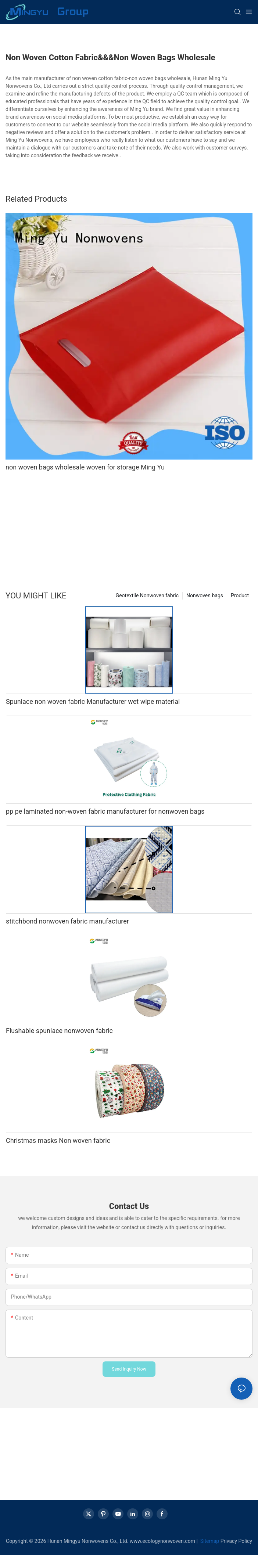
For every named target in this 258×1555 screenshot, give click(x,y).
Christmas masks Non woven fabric (58, 1140)
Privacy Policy (236, 1541)
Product (240, 595)
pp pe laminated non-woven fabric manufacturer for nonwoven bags (105, 811)
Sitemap (209, 1541)
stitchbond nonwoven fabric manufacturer (67, 921)
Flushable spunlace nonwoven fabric (59, 1030)
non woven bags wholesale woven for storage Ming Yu (85, 467)
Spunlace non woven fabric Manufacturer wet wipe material (93, 701)
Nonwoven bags (204, 595)
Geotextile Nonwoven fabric (147, 595)
